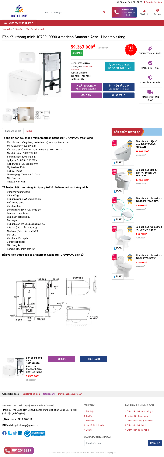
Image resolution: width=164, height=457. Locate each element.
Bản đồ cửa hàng (153, 2)
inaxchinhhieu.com (31, 394)
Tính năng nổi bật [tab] (13, 131)
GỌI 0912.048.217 (119, 66)
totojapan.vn (49, 394)
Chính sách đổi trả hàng (137, 430)
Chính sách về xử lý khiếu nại (139, 420)
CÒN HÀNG (77, 53)
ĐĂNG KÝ (155, 443)
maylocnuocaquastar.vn (70, 394)
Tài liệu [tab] (29, 131)
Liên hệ (88, 430)
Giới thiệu (89, 411)
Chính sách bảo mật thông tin (139, 411)
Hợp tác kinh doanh (94, 425)
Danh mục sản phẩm (19, 22)
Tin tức (88, 416)
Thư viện (89, 420)
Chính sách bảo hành (135, 425)
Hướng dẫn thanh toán (136, 416)
